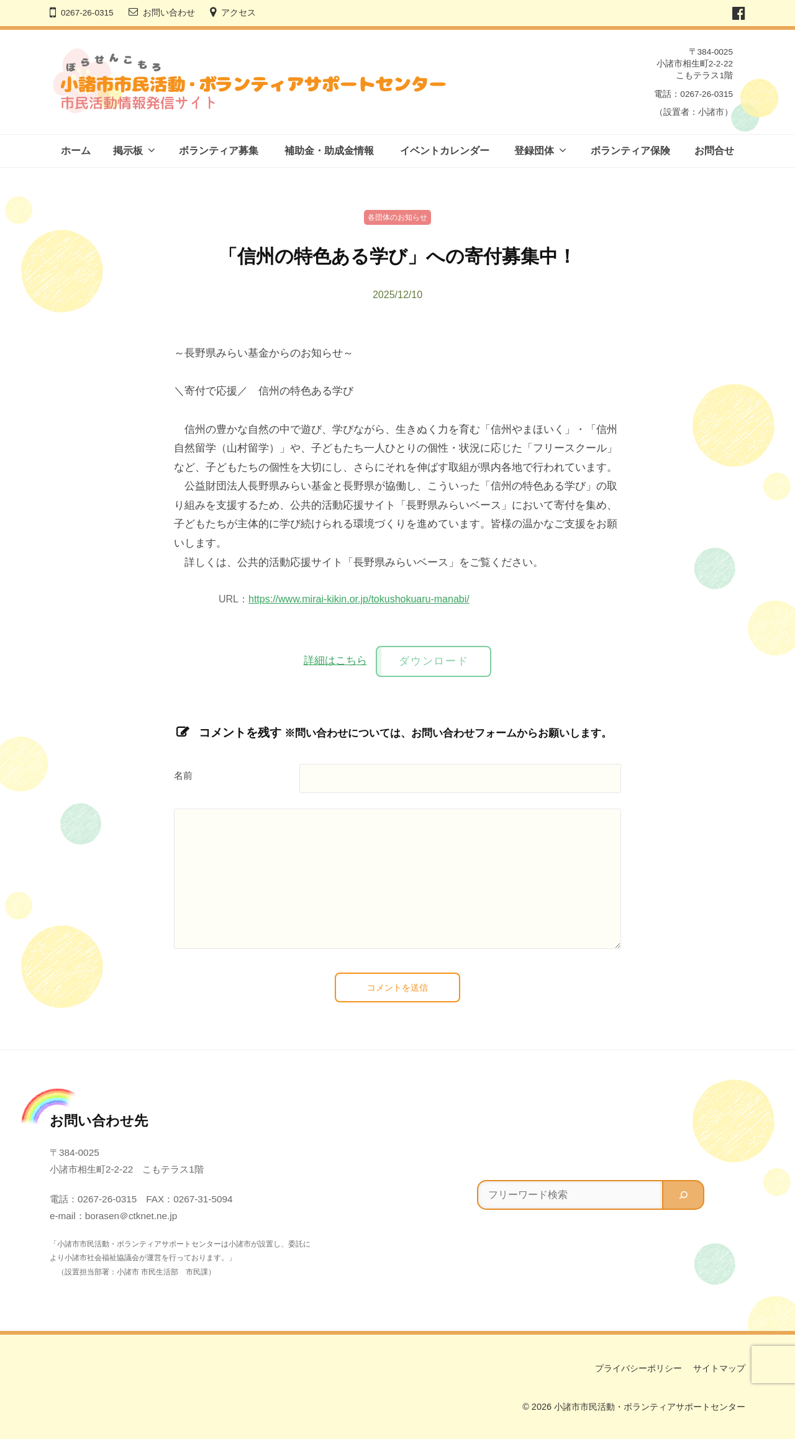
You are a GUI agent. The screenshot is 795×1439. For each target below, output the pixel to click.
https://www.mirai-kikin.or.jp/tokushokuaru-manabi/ (359, 599)
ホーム (76, 150)
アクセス (238, 12)
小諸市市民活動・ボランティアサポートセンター (649, 1407)
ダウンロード (433, 661)
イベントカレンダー (444, 150)
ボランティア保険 (630, 150)
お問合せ (714, 150)
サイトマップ (719, 1368)
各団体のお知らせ (397, 217)
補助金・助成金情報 (329, 150)
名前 (183, 776)
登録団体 (534, 150)
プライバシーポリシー (638, 1368)
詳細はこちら (335, 660)
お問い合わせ (169, 12)
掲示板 (128, 150)
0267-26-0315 (87, 12)
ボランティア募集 (218, 150)
